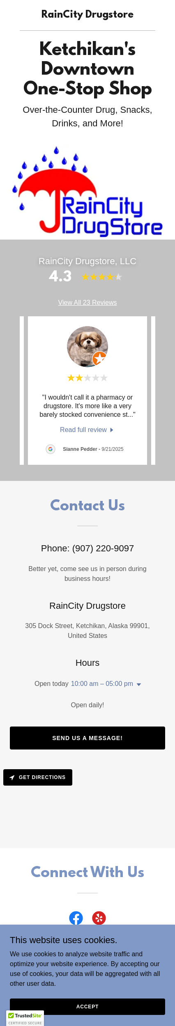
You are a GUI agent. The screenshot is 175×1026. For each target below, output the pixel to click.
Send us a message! (87, 738)
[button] (137, 684)
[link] (87, 15)
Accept (87, 1006)
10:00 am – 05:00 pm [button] (102, 683)
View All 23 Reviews (87, 302)
